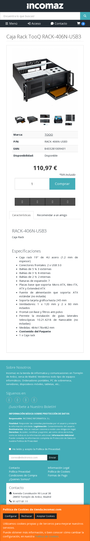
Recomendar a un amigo (52, 215)
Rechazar (26, 516)
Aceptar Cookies (46, 516)
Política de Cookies (47, 536)
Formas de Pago (57, 475)
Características (21, 215)
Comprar (62, 183)
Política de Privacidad (27, 441)
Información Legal (58, 467)
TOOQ (49, 134)
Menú (11, 23)
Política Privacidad (19, 471)
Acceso (34, 23)
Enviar (52, 457)
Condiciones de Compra (23, 475)
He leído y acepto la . (37, 449)
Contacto (58, 23)
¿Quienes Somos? (19, 479)
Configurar (11, 516)
